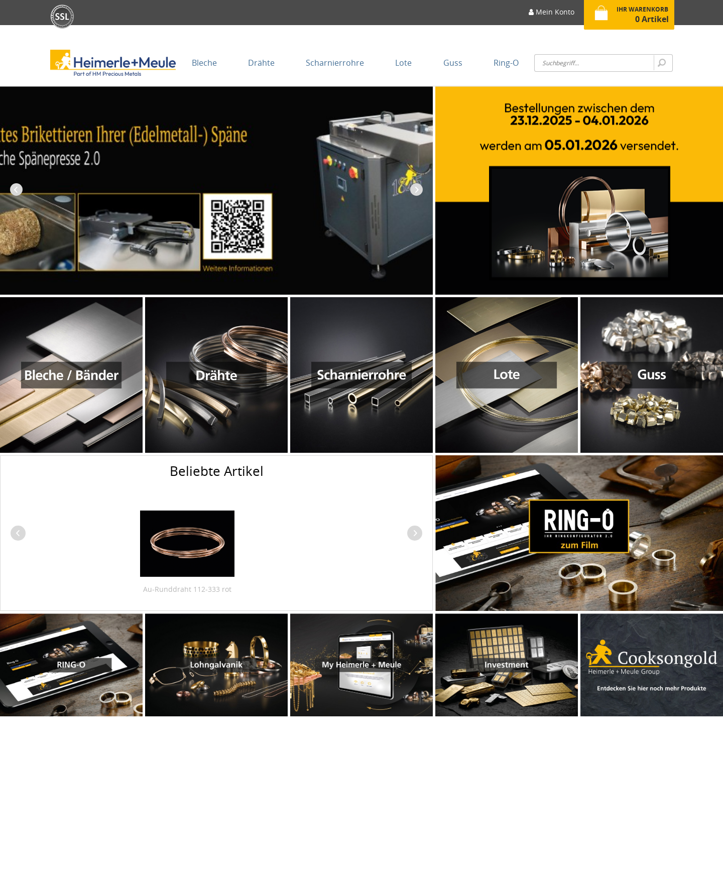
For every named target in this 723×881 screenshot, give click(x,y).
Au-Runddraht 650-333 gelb (211, 589)
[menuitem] (551, 15)
